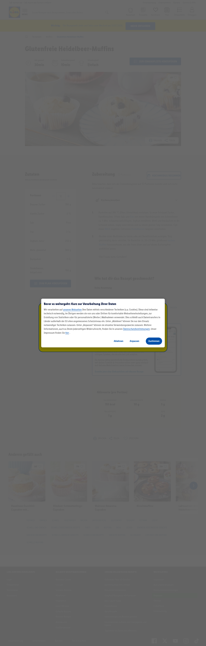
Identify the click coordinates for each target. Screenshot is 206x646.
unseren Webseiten (72, 309)
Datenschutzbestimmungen (136, 328)
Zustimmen (153, 341)
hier (67, 332)
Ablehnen (118, 341)
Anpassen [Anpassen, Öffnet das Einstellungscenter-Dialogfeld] (134, 341)
